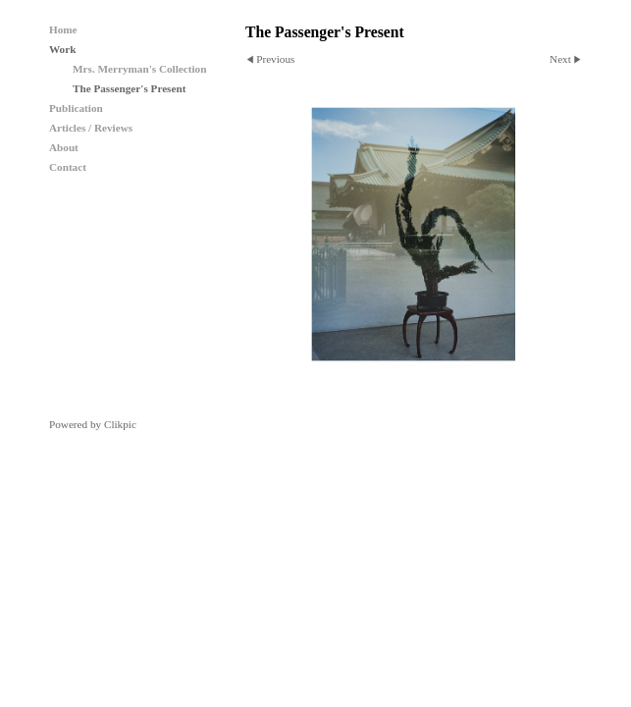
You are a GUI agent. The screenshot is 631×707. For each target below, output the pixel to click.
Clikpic (120, 424)
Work (62, 49)
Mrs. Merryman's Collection (139, 69)
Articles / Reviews (90, 128)
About (64, 147)
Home (63, 29)
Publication (76, 108)
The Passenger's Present (129, 88)
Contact (67, 167)
